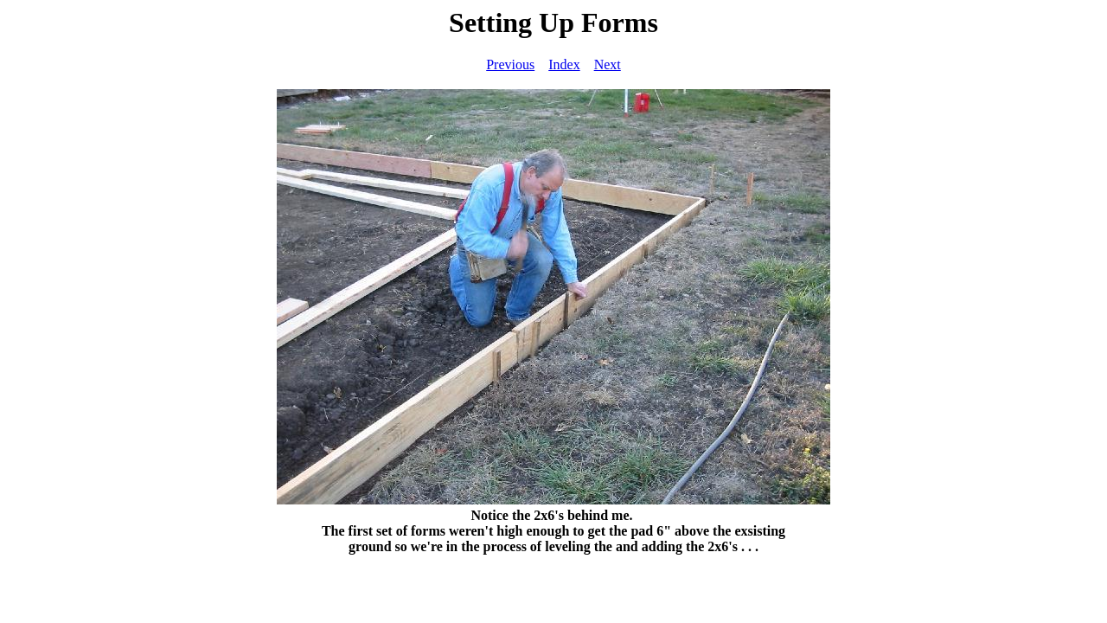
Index (563, 64)
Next (607, 64)
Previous (510, 64)
